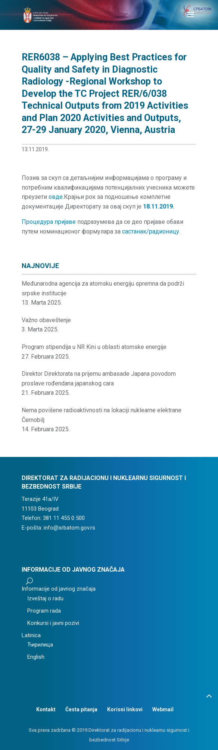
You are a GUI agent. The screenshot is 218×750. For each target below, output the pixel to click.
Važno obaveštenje (46, 320)
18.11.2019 (158, 206)
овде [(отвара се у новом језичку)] (56, 196)
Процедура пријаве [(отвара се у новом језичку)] (49, 221)
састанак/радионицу (150, 231)
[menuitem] (73, 636)
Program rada (44, 610)
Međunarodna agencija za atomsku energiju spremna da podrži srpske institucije (103, 288)
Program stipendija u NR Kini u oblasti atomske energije (94, 346)
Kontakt (46, 709)
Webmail (163, 709)
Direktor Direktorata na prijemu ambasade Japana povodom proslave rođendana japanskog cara (99, 378)
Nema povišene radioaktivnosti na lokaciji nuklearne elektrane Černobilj (101, 415)
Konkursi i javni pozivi (53, 623)
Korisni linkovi (125, 709)
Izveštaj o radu (45, 598)
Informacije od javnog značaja (59, 588)
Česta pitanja (81, 709)
